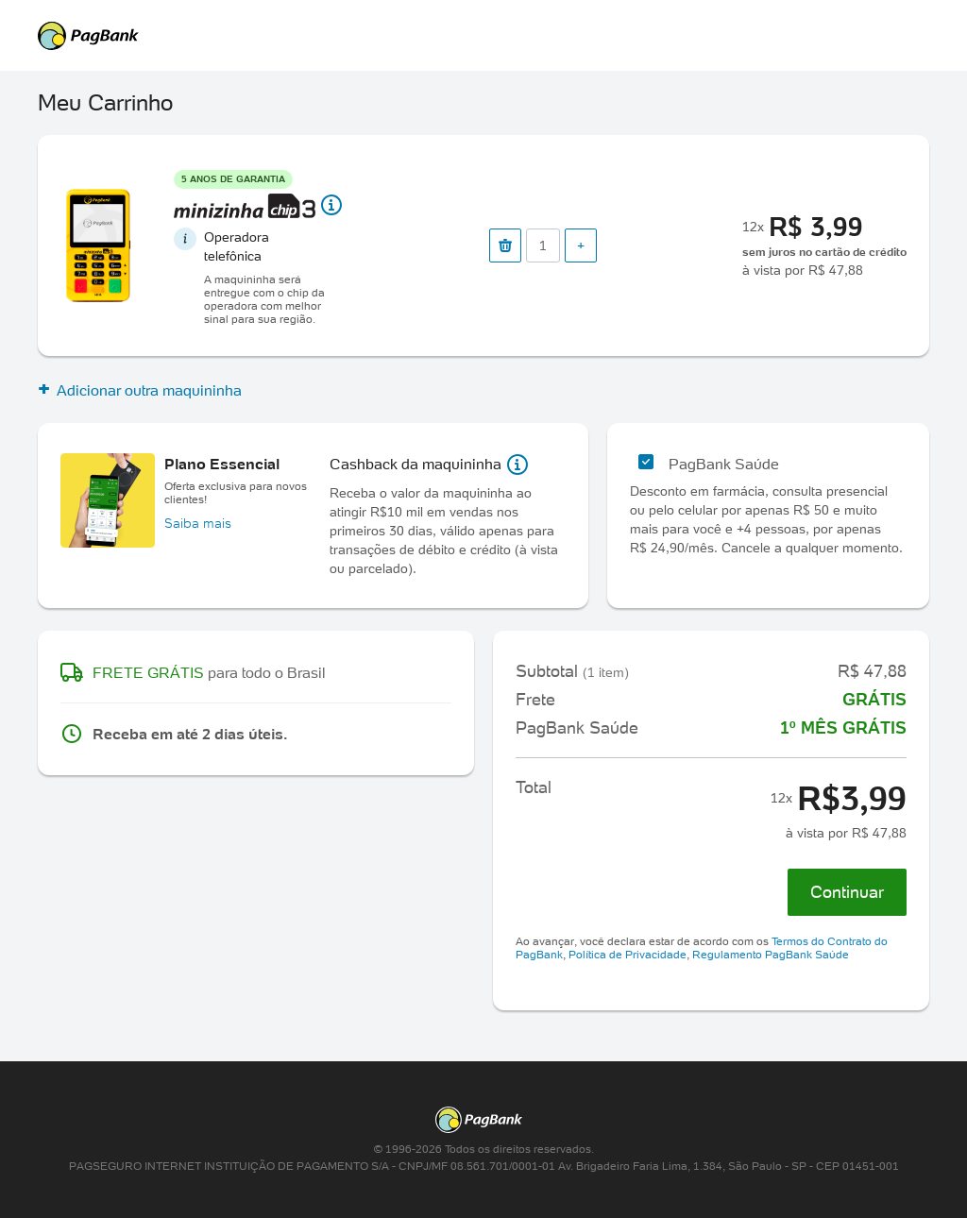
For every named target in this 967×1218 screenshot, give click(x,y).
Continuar (847, 892)
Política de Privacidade (627, 954)
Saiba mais (197, 523)
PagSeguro (474, 36)
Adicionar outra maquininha (140, 390)
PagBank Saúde (724, 463)
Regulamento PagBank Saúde (770, 954)
